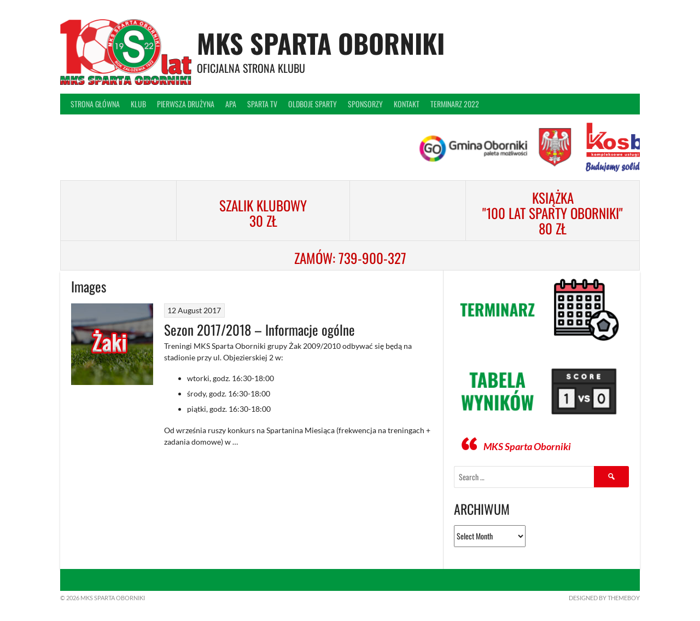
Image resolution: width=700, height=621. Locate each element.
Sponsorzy (365, 104)
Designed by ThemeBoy (604, 597)
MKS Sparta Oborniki (321, 43)
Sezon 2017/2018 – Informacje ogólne (259, 329)
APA (230, 104)
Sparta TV (262, 104)
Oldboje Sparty (312, 104)
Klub (138, 104)
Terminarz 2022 (454, 104)
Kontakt (406, 104)
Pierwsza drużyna (185, 104)
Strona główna (95, 104)
